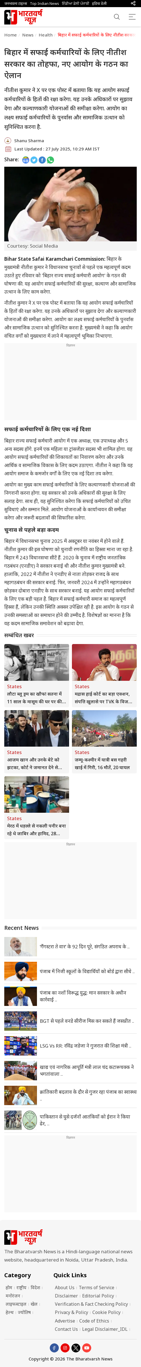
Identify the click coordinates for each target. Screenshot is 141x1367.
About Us (64, 1287)
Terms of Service (96, 1287)
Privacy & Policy (71, 1312)
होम (9, 1287)
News (28, 35)
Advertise (65, 1321)
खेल (34, 1304)
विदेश (35, 1287)
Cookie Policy (106, 1312)
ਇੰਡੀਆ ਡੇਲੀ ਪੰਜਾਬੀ (75, 3)
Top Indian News (44, 3)
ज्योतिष (24, 1312)
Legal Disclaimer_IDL (105, 1329)
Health (46, 35)
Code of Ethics (94, 1321)
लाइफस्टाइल (16, 1304)
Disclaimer (66, 1296)
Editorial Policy (98, 1296)
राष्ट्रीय (21, 1287)
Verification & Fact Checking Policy (91, 1304)
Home (10, 35)
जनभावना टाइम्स (15, 3)
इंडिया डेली (99, 3)
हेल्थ (10, 1312)
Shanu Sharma (29, 140)
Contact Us (66, 1329)
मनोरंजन (13, 1296)
